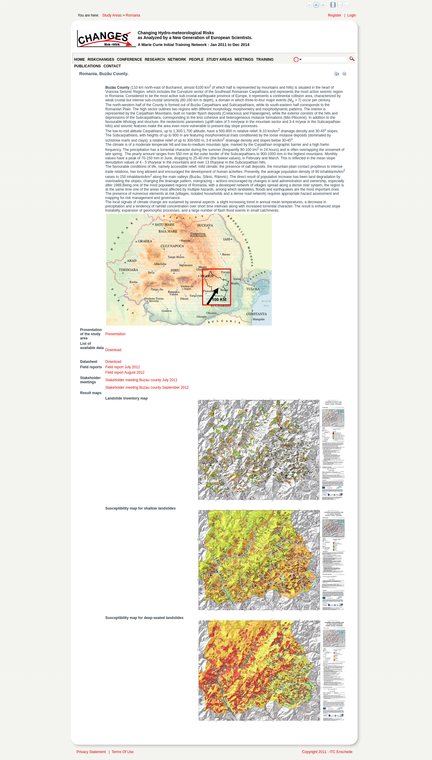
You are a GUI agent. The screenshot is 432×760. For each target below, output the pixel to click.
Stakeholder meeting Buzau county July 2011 (141, 380)
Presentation (115, 334)
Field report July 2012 (122, 367)
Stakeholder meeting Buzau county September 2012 (147, 387)
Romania (133, 15)
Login (351, 15)
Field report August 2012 (125, 372)
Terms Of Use (123, 752)
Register (334, 15)
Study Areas (112, 15)
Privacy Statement (91, 752)
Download (114, 350)
